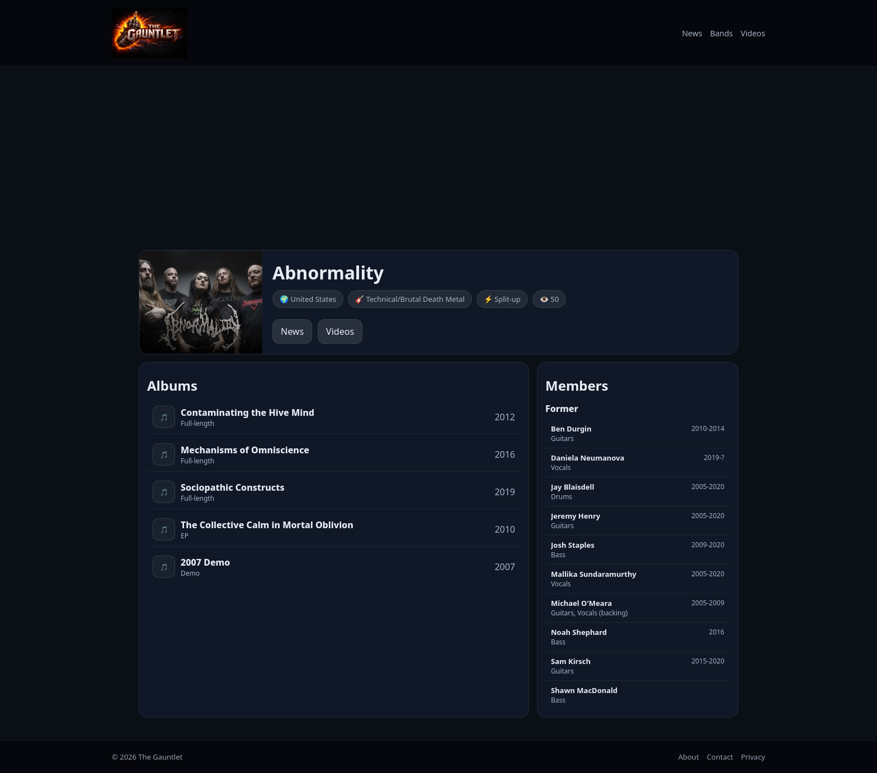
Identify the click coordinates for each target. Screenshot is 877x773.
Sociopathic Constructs (233, 487)
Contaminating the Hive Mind (247, 412)
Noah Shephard (579, 632)
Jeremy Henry (575, 516)
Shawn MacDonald (584, 690)
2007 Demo (205, 562)
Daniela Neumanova (587, 458)
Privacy (753, 757)
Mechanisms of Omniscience (245, 450)
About (688, 757)
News (692, 33)
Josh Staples (573, 545)
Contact (720, 757)
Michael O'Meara (581, 603)
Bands (721, 33)
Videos (753, 33)
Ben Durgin (571, 429)
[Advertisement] (438, 158)
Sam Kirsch (571, 661)
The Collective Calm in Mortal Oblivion (267, 525)
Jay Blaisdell (572, 487)
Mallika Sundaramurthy (593, 574)
